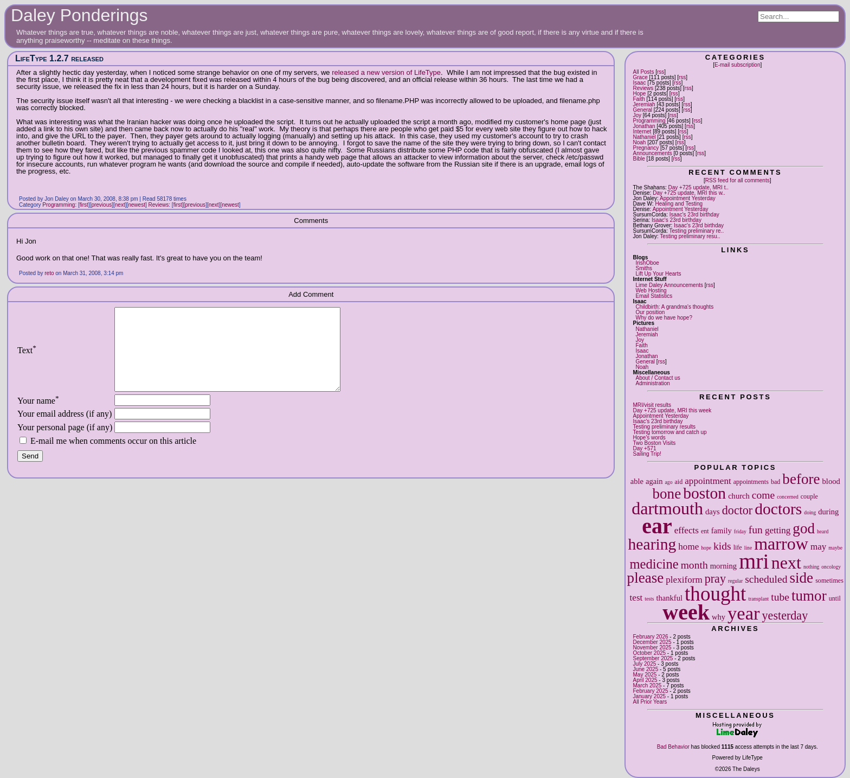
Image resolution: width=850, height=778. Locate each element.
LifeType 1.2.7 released (59, 58)
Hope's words (649, 438)
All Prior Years (650, 702)
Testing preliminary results (664, 427)
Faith (639, 99)
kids (722, 546)
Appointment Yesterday (688, 198)
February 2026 (650, 637)
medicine (653, 564)
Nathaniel (644, 137)
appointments (751, 482)
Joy (637, 115)
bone (667, 494)
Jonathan (644, 126)
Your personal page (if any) (64, 443)
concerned (787, 497)
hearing (652, 544)
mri (754, 561)
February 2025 (650, 691)
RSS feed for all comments (737, 180)
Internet (642, 132)
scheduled (766, 579)
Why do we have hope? (663, 318)
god (804, 528)
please (645, 578)
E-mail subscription (737, 65)
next (786, 562)
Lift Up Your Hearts (658, 274)
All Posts (643, 72)
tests (649, 599)
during (828, 511)
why (718, 617)
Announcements (652, 153)
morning (723, 566)
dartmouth (667, 508)
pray (715, 578)
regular (735, 581)
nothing (811, 567)
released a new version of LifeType (386, 72)
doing (810, 512)
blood (831, 481)
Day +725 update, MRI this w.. (689, 193)
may (818, 546)
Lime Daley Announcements (669, 285)
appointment (708, 481)
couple (809, 496)
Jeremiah (644, 104)
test (636, 597)
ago (669, 482)
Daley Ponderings (79, 15)
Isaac (639, 83)
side (802, 578)
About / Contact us (657, 378)
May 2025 (644, 675)
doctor (737, 510)
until (835, 598)
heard (822, 531)
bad (775, 482)
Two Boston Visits (654, 443)
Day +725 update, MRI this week (672, 410)
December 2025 (652, 642)
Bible (639, 159)
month (694, 565)
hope (706, 548)
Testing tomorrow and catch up (669, 432)
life (737, 547)
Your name (38, 417)
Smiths (643, 268)
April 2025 (645, 680)
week (686, 612)
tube (780, 597)
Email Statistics (653, 296)
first (84, 205)
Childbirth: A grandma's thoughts (674, 307)
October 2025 (649, 653)
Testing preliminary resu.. (690, 236)
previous (101, 205)
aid (678, 482)
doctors (778, 509)
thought (715, 594)
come (763, 495)
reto (49, 273)
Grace (640, 77)
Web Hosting (650, 291)
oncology (831, 567)
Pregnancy (646, 148)
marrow (781, 543)
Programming (649, 121)
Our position (650, 312)
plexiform (684, 580)
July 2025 (644, 664)
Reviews (643, 88)
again (654, 481)
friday (740, 531)
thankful (669, 598)
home (688, 546)
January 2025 (649, 696)
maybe (835, 548)
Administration (652, 383)
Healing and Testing (679, 204)
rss (660, 72)
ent (705, 531)
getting (777, 530)
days (712, 511)
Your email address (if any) (64, 430)
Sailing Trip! (647, 454)
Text (26, 358)
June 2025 (645, 669)
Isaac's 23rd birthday (694, 215)
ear (657, 526)
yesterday (785, 615)
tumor (809, 596)
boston (704, 493)
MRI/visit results (652, 405)
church (739, 496)
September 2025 (653, 658)
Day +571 (644, 448)
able (636, 481)
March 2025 (647, 685)
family (721, 530)
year (743, 613)
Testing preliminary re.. (696, 231)
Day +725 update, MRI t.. (698, 187)
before (801, 479)
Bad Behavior (673, 747)
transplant (758, 599)
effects (686, 530)
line (748, 548)
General (642, 110)
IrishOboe (647, 263)
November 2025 (652, 648)
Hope (639, 94)
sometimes (829, 580)
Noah (639, 142)
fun (756, 529)
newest (136, 205)
